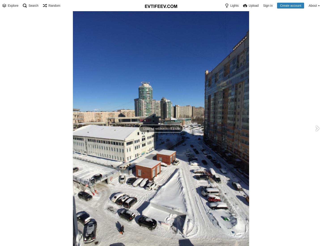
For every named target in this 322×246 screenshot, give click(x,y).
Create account (290, 5)
